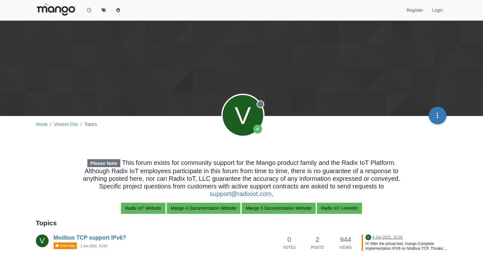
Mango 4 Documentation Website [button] (204, 208)
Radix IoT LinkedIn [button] (339, 208)
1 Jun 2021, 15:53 (93, 246)
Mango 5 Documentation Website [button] (279, 208)
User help (65, 246)
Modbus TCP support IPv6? (90, 237)
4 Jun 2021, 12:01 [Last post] (387, 237)
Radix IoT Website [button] (143, 208)
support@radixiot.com (241, 193)
